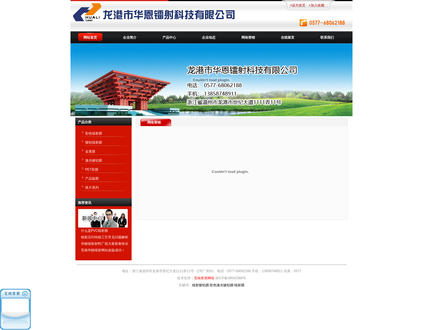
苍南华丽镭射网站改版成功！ (103, 250)
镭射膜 (239, 285)
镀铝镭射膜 (93, 142)
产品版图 (92, 179)
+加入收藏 (316, 5)
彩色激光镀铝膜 (221, 285)
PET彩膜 (91, 169)
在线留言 (287, 37)
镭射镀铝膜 (200, 285)
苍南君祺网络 (204, 278)
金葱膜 (90, 151)
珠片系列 (92, 188)
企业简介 (129, 37)
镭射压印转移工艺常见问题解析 (104, 237)
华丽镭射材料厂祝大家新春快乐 (104, 244)
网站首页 (90, 37)
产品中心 (169, 37)
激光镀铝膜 (93, 160)
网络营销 (248, 37)
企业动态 (208, 37)
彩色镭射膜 (93, 133)
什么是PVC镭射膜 (94, 231)
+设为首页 (297, 5)
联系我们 (327, 37)
